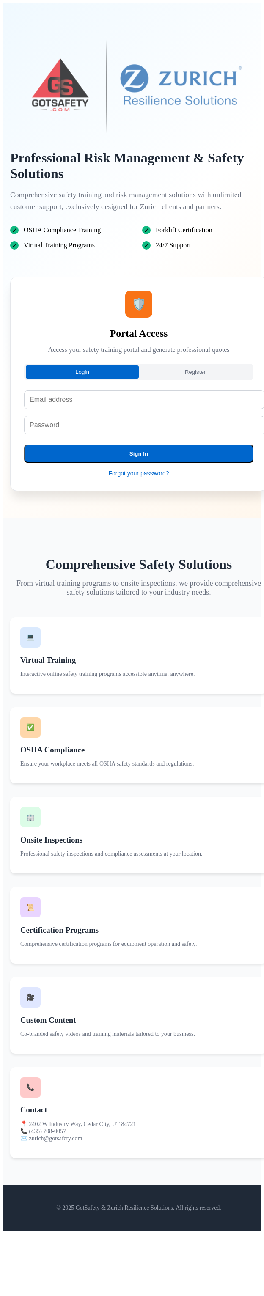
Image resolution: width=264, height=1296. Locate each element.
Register (195, 372)
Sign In (138, 453)
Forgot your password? (138, 473)
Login (82, 372)
